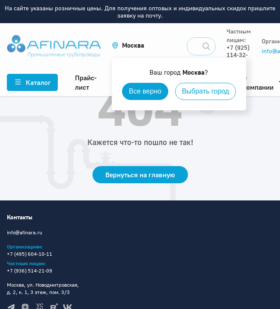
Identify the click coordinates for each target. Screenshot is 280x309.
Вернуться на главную (140, 174)
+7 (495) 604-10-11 (29, 254)
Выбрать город (205, 91)
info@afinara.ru (24, 232)
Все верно (145, 91)
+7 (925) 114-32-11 (238, 55)
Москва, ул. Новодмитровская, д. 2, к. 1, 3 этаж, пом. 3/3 (43, 288)
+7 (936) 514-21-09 (29, 270)
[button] (128, 45)
